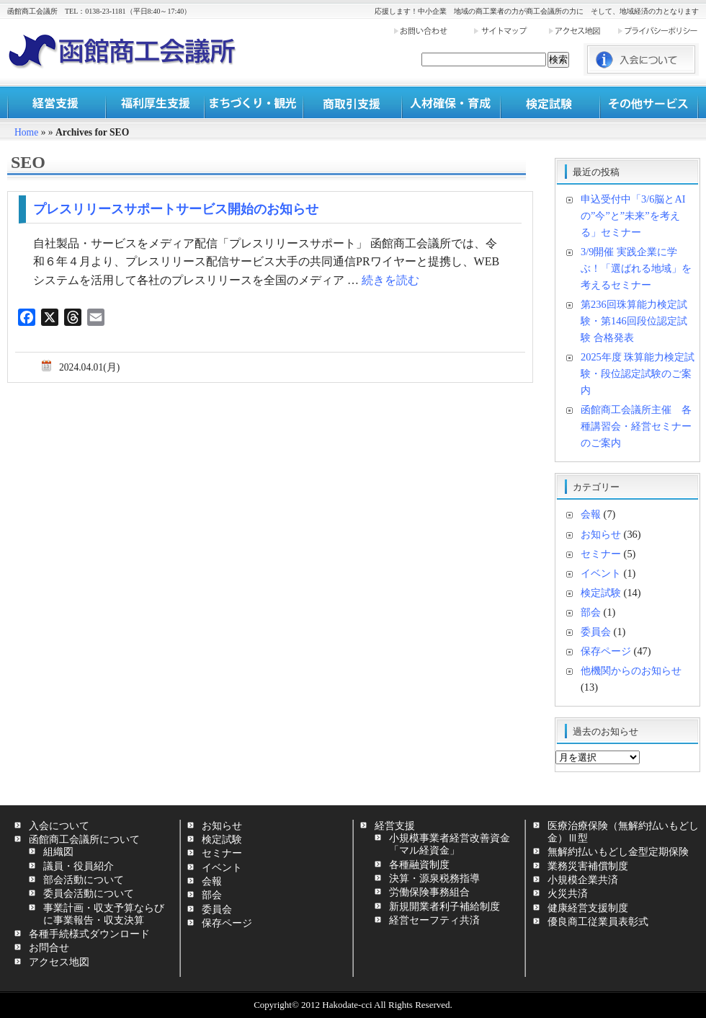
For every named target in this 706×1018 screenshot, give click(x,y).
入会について (59, 825)
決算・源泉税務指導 (434, 878)
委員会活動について (88, 893)
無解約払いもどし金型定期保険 (618, 851)
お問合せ (49, 947)
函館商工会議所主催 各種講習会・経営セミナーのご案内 (636, 426)
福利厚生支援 (155, 103)
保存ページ (606, 651)
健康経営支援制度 (588, 907)
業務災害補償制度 (588, 866)
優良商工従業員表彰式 (598, 921)
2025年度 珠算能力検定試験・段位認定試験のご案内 (637, 373)
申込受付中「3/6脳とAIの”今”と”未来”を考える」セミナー (633, 215)
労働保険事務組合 (429, 892)
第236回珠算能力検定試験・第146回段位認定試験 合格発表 (634, 320)
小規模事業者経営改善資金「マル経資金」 (449, 844)
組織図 (58, 851)
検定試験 (550, 103)
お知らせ (601, 534)
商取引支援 (352, 103)
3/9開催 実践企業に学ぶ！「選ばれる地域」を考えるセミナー (636, 268)
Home (26, 132)
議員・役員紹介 (78, 866)
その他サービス (648, 103)
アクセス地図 (582, 30)
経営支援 (56, 103)
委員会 (596, 631)
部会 (591, 612)
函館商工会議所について (84, 839)
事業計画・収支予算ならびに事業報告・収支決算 (103, 914)
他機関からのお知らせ (631, 670)
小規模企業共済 (583, 879)
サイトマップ (510, 30)
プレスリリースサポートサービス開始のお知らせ (175, 209)
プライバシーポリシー (658, 30)
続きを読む (390, 280)
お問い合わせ (433, 30)
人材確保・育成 (451, 103)
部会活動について (83, 879)
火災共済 (568, 893)
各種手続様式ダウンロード (89, 933)
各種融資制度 (419, 864)
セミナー (601, 553)
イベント (601, 573)
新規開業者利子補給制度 (444, 906)
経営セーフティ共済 (434, 920)
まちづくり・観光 (254, 103)
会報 (591, 514)
